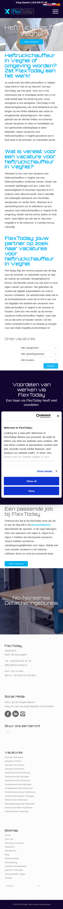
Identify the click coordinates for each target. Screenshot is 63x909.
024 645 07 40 (39, 2)
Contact (8, 878)
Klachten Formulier (14, 870)
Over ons (9, 839)
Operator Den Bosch (14, 765)
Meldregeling (11, 862)
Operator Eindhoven (14, 769)
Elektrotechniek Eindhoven (17, 772)
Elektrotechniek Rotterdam (17, 780)
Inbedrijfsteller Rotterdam (17, 811)
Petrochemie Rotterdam (16, 800)
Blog (7, 854)
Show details (44, 471)
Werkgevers (10, 850)
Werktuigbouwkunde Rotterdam (20, 804)
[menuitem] (53, 11)
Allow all (31, 481)
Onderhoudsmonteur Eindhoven (20, 792)
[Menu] (53, 11)
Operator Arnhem (13, 761)
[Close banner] (58, 416)
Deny (31, 490)
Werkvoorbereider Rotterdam (18, 807)
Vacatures (9, 847)
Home (7, 835)
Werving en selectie (14, 843)
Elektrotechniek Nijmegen (17, 776)
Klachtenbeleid (12, 858)
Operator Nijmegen (14, 757)
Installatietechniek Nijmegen (18, 784)
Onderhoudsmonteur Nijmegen (19, 796)
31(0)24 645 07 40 (21, 660)
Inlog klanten (23, 2)
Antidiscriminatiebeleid (15, 866)
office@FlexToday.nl (16, 665)
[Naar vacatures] (31, 41)
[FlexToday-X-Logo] (26, 11)
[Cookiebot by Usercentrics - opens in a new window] (38, 416)
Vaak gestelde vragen (15, 874)
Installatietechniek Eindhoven (19, 788)
